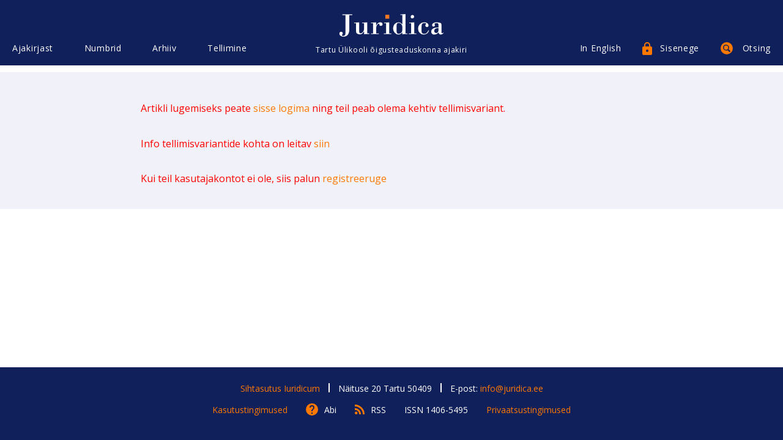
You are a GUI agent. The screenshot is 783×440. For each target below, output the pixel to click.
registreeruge (354, 178)
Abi (330, 410)
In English (601, 53)
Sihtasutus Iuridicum (280, 388)
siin (322, 143)
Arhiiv (164, 53)
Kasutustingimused (250, 410)
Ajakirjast (32, 53)
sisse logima (281, 108)
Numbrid (103, 53)
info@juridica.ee (511, 388)
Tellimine (227, 53)
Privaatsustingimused (528, 410)
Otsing (757, 53)
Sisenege (679, 53)
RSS (378, 410)
